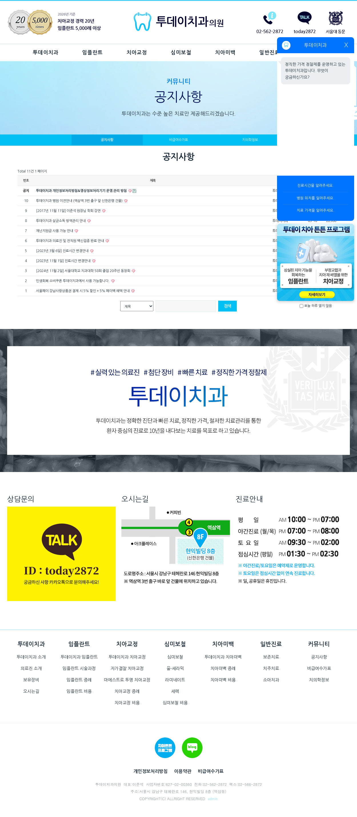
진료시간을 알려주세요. (315, 185)
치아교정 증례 (127, 691)
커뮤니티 (319, 644)
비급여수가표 (178, 140)
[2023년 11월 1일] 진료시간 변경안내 (63, 261)
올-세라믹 (175, 668)
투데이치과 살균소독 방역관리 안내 (61, 221)
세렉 (175, 691)
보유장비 (31, 680)
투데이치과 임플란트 (79, 657)
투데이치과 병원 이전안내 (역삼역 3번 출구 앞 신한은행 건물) (79, 201)
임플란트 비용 (79, 691)
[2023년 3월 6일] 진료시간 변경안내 (62, 251)
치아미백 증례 (223, 668)
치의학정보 (250, 140)
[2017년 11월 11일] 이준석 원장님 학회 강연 (68, 211)
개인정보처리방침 (150, 771)
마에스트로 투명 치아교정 (127, 680)
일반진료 (269, 52)
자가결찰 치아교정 (127, 668)
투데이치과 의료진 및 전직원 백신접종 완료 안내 (70, 241)
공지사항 (107, 140)
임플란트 (92, 52)
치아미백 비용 (223, 680)
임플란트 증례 (79, 680)
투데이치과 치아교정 (127, 657)
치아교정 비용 (127, 703)
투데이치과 (46, 52)
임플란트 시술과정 (79, 668)
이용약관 (182, 771)
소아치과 (271, 680)
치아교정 (137, 52)
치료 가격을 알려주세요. (315, 210)
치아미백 (225, 52)
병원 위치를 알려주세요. (315, 198)
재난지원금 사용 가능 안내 (55, 231)
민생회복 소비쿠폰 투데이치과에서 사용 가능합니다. (73, 281)
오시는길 (31, 691)
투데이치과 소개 (31, 657)
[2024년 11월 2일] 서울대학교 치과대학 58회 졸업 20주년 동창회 (83, 271)
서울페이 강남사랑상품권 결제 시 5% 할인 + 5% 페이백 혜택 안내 (83, 291)
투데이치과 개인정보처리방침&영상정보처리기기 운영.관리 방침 (82, 191)
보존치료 (271, 657)
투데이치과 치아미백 (223, 657)
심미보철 (181, 52)
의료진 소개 (31, 668)
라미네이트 (175, 680)
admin (213, 799)
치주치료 (271, 668)
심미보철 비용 (175, 703)
